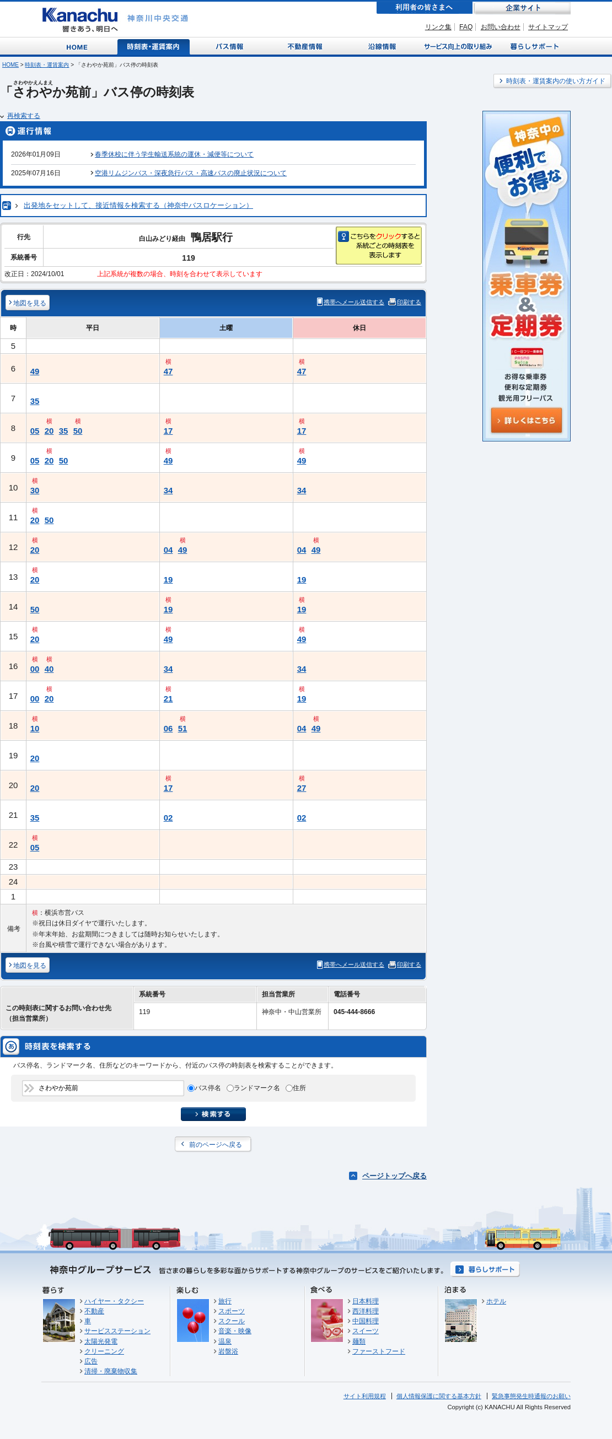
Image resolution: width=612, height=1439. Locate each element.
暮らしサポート (533, 46)
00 (35, 668)
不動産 (94, 1311)
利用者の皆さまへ (425, 8)
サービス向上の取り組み (457, 46)
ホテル (496, 1301)
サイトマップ (548, 27)
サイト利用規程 (364, 1396)
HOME (10, 65)
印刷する (409, 302)
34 (168, 490)
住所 (299, 1088)
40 (49, 668)
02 (168, 817)
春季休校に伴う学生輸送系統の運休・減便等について (174, 154)
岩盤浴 (228, 1351)
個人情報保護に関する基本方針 (438, 1396)
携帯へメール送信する (354, 302)
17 (168, 430)
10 (35, 728)
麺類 (359, 1341)
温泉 (225, 1341)
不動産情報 (306, 46)
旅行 (225, 1301)
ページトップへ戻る (394, 1176)
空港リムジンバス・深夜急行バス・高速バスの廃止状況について (191, 173)
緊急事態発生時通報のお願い (531, 1396)
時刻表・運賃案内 (154, 46)
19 (168, 579)
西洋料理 (365, 1311)
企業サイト (522, 8)
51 (182, 728)
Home (79, 46)
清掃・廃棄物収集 (110, 1371)
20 (49, 430)
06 (168, 728)
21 (168, 698)
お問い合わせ (500, 27)
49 (35, 371)
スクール (231, 1321)
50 (78, 430)
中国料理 (365, 1321)
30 (35, 490)
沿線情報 (381, 46)
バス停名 (208, 1088)
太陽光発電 (100, 1341)
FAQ (466, 27)
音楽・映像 (234, 1331)
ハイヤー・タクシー (114, 1301)
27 (302, 788)
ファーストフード (378, 1351)
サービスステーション (117, 1331)
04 (168, 549)
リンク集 (438, 27)
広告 (91, 1361)
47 (168, 371)
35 (35, 401)
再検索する (23, 116)
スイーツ (365, 1331)
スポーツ (231, 1311)
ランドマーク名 (257, 1088)
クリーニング (104, 1351)
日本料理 (365, 1301)
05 (35, 430)
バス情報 (230, 46)
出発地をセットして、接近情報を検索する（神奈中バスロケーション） (138, 205)
